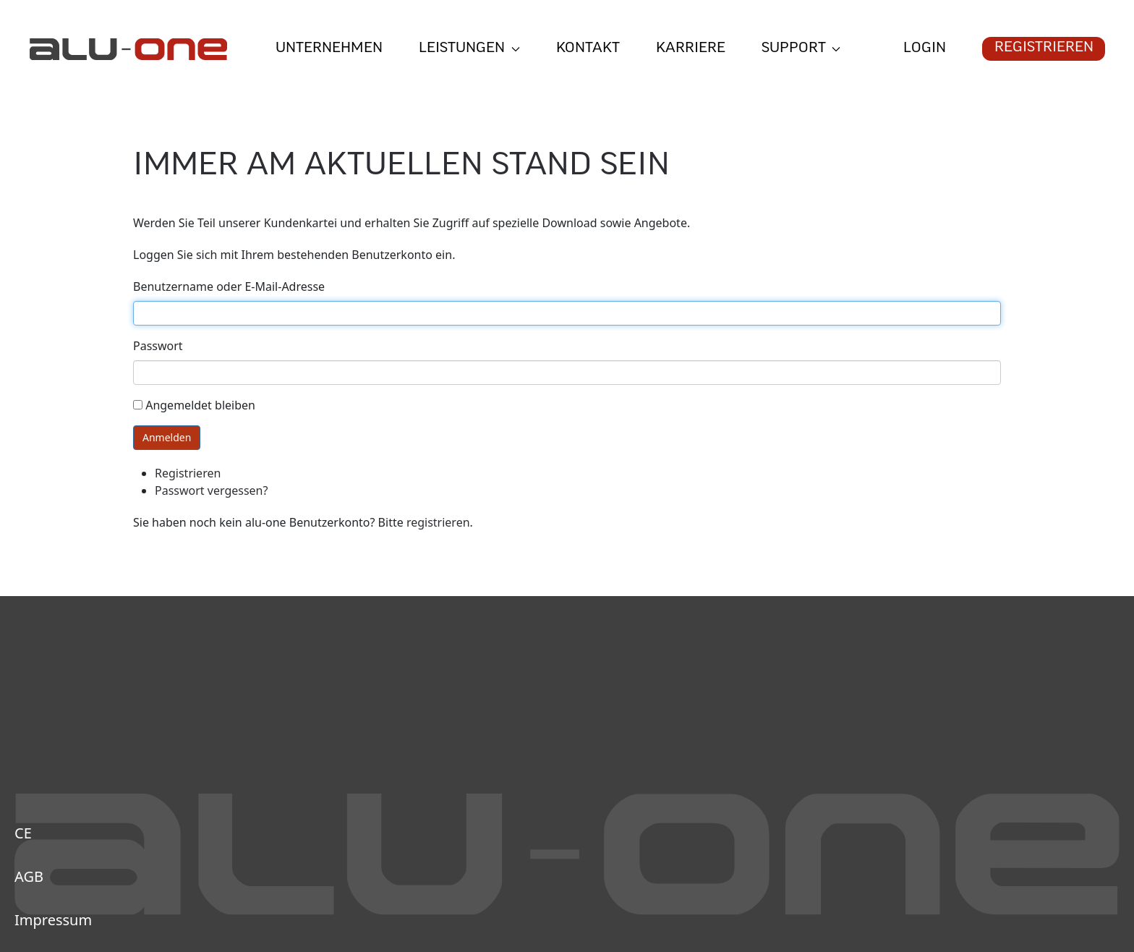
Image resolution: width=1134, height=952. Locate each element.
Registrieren (1044, 48)
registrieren (438, 522)
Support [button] (801, 49)
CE (23, 833)
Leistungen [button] (469, 49)
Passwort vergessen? (211, 490)
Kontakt (588, 49)
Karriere (690, 49)
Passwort (158, 346)
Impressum (53, 920)
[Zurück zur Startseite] (128, 49)
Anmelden (166, 437)
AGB (28, 876)
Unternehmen (329, 49)
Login (924, 49)
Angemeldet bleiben (200, 405)
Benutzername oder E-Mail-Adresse (229, 286)
